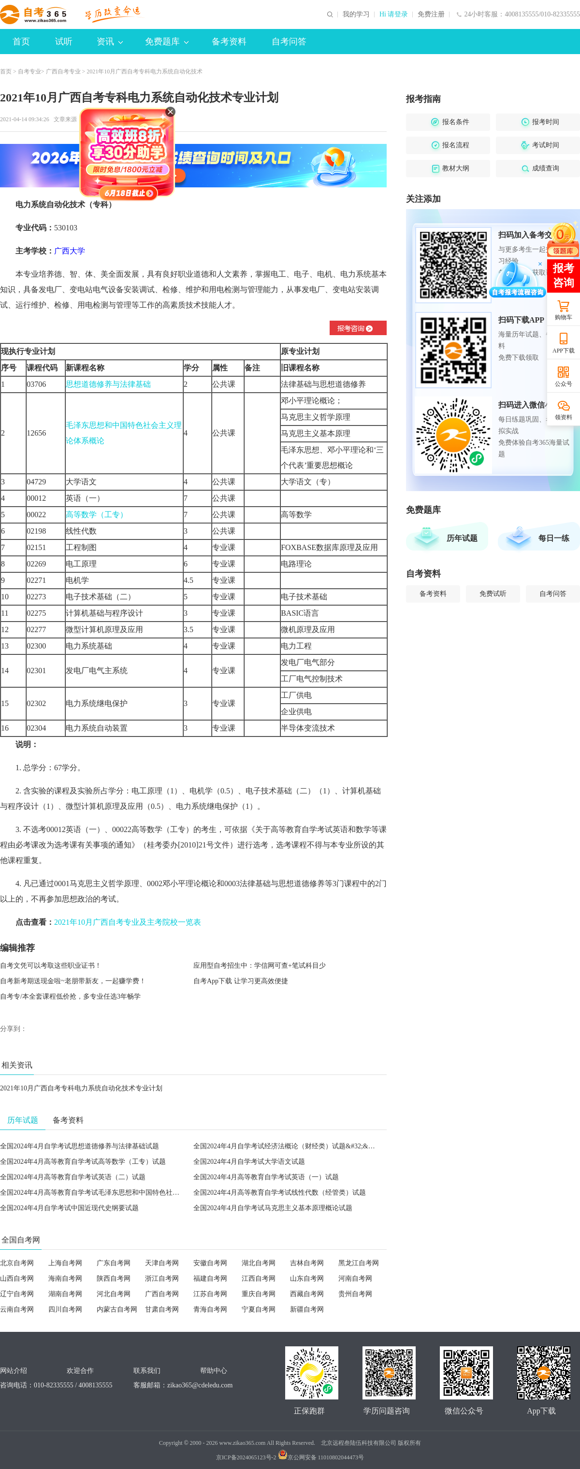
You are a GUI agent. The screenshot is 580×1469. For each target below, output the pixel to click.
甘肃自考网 (162, 1309)
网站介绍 (13, 1370)
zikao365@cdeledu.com (199, 1385)
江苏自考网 (210, 1294)
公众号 (563, 384)
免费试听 (493, 593)
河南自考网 (355, 1278)
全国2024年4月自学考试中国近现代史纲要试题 (69, 1208)
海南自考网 (65, 1278)
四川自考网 (65, 1309)
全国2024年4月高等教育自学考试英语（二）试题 (72, 1177)
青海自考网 (210, 1309)
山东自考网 (307, 1278)
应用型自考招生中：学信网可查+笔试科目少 (259, 965)
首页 (21, 41)
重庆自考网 (259, 1294)
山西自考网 (17, 1278)
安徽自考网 (210, 1263)
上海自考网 (65, 1263)
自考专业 (29, 71)
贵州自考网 (355, 1294)
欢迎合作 (80, 1370)
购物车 (563, 317)
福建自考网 (210, 1278)
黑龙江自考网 (358, 1263)
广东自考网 (113, 1263)
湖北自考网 (259, 1263)
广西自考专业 (63, 71)
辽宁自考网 (17, 1294)
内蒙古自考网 (117, 1309)
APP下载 (563, 350)
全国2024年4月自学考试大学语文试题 (249, 1161)
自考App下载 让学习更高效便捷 (240, 981)
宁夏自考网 (259, 1309)
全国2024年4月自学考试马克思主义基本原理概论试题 (272, 1208)
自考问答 (289, 41)
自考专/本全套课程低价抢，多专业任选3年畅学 (70, 996)
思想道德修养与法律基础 (108, 384)
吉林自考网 (307, 1263)
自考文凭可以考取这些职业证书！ (51, 965)
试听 (63, 41)
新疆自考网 (307, 1309)
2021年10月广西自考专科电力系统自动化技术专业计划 (81, 1088)
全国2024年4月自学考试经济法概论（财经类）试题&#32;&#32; (286, 1146)
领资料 (563, 417)
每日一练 (553, 538)
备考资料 (229, 41)
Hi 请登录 (393, 14)
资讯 (110, 41)
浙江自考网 (162, 1278)
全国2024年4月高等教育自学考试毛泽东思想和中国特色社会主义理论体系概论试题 (123, 1192)
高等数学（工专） (97, 514)
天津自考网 (162, 1263)
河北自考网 (113, 1294)
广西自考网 (162, 1294)
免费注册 (431, 14)
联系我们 (146, 1370)
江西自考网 (259, 1278)
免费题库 (166, 41)
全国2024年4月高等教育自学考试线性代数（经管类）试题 (279, 1192)
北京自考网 (17, 1263)
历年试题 (462, 538)
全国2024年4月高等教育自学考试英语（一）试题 (266, 1177)
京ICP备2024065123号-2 (246, 1457)
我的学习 (356, 14)
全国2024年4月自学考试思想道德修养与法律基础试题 (79, 1146)
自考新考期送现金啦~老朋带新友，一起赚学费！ (73, 981)
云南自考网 (17, 1309)
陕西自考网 (113, 1278)
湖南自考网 (65, 1294)
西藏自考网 (307, 1294)
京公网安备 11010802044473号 (321, 1457)
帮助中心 (213, 1370)
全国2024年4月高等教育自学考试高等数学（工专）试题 (83, 1161)
